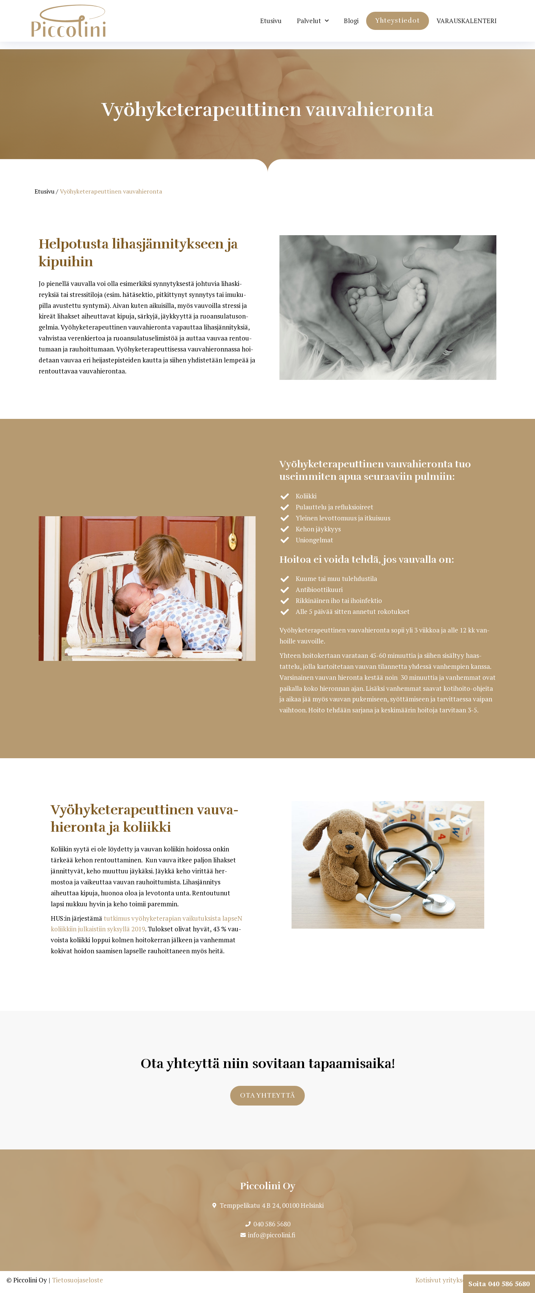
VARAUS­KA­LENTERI (467, 20)
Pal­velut (313, 21)
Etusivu (271, 20)
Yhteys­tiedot (397, 21)
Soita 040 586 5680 (499, 1283)
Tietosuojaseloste (77, 1280)
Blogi (351, 20)
